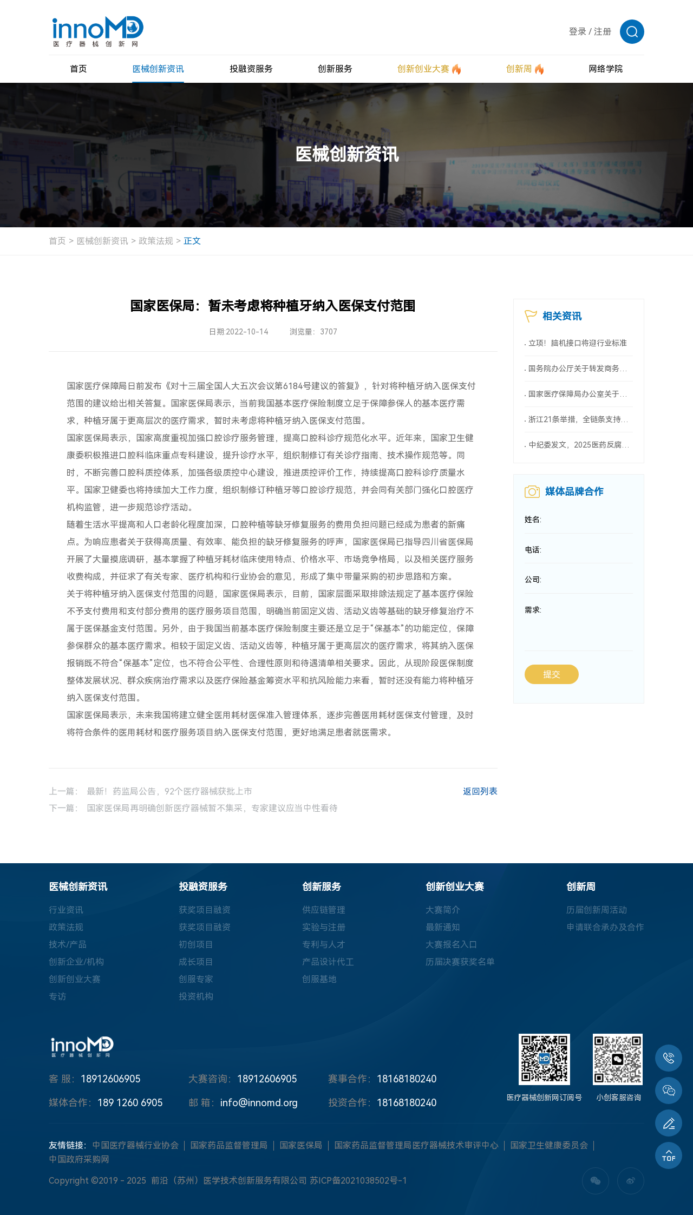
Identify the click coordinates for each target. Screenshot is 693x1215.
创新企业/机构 (76, 962)
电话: (533, 550)
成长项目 (196, 962)
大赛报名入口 (452, 945)
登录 (577, 32)
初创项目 (196, 945)
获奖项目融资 (205, 910)
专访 (57, 996)
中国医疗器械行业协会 (135, 1145)
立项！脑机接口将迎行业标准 (577, 343)
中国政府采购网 (79, 1159)
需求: (533, 610)
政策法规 (156, 241)
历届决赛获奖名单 (460, 962)
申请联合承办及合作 (605, 927)
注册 (602, 32)
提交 (551, 675)
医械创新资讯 (102, 241)
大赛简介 (443, 910)
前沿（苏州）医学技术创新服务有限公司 (229, 1180)
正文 (192, 241)
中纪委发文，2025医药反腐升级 (580, 445)
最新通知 (443, 927)
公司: (533, 580)
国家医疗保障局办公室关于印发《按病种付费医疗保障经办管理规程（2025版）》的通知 (580, 394)
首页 (57, 241)
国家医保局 (301, 1145)
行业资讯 (66, 910)
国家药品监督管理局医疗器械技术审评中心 (416, 1145)
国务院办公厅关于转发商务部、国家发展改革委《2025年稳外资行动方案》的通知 (580, 368)
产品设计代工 (328, 962)
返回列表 (469, 792)
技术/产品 (68, 945)
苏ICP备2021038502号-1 (358, 1180)
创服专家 (196, 979)
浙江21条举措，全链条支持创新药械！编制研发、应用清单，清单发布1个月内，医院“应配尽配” (580, 419)
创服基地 (319, 979)
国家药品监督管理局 (229, 1145)
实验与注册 (323, 927)
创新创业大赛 (75, 979)
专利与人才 (323, 945)
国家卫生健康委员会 (549, 1145)
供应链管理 (323, 910)
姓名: (533, 519)
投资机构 (196, 996)
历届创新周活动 (596, 910)
